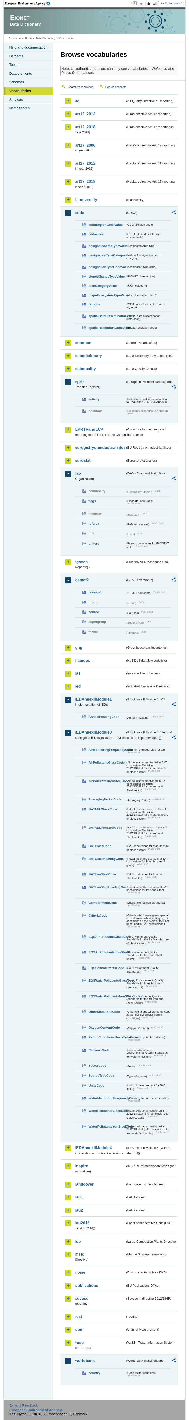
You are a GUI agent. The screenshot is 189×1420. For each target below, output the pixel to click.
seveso (81, 1298)
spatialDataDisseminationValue (107, 316)
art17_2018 (85, 181)
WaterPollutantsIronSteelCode (107, 1126)
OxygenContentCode (104, 1027)
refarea (93, 523)
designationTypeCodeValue (107, 267)
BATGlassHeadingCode (106, 859)
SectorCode (97, 1065)
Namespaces (19, 108)
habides (82, 660)
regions (94, 304)
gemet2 (82, 580)
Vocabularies (20, 91)
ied (78, 686)
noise (80, 1272)
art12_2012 (85, 114)
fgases (81, 562)
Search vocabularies (80, 86)
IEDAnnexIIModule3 (93, 732)
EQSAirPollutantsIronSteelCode (107, 952)
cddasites (95, 234)
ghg (78, 647)
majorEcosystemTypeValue (107, 295)
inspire (81, 1166)
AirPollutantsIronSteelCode (107, 781)
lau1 (79, 1197)
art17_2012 (85, 163)
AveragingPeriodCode (104, 799)
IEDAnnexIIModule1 (93, 699)
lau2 (79, 1210)
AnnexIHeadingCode (103, 717)
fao (78, 473)
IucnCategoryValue (102, 286)
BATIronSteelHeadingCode (107, 887)
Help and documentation (28, 47)
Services (16, 100)
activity (93, 399)
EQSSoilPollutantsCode (106, 968)
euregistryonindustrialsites (100, 447)
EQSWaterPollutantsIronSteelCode (107, 996)
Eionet (29, 38)
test (78, 1317)
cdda (79, 213)
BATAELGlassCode (102, 809)
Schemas (16, 82)
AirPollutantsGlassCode (106, 762)
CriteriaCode (97, 915)
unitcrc (93, 543)
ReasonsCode (98, 1050)
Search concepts (115, 86)
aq (77, 101)
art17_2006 (85, 145)
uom (79, 1329)
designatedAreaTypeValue (107, 246)
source (93, 612)
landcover (84, 1184)
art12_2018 (85, 127)
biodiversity (86, 200)
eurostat (82, 461)
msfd (79, 1254)
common (83, 343)
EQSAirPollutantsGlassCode (107, 937)
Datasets (16, 56)
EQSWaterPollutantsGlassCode (107, 980)
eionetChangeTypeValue (106, 276)
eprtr (79, 382)
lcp (78, 1241)
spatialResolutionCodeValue (107, 328)
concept (94, 592)
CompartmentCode (102, 903)
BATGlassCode (99, 846)
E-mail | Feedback (23, 1405)
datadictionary (88, 356)
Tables (14, 65)
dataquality (85, 369)
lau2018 (82, 1223)
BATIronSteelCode (102, 874)
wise (79, 1342)
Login (140, 3)
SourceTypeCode (101, 1075)
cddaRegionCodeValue (105, 225)
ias (77, 673)
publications (86, 1285)
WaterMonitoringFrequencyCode (107, 1098)
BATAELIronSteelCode (105, 827)
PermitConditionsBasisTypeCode (107, 1037)
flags (92, 501)
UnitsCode (96, 1085)
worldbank (85, 1361)
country (94, 1373)
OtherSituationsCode (104, 1012)
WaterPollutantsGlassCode (107, 1111)
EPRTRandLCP (89, 429)
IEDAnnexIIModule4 (93, 1148)
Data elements (20, 73)
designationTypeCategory (107, 255)
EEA (29, 3)
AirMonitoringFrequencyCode (107, 750)
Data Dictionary (45, 38)
